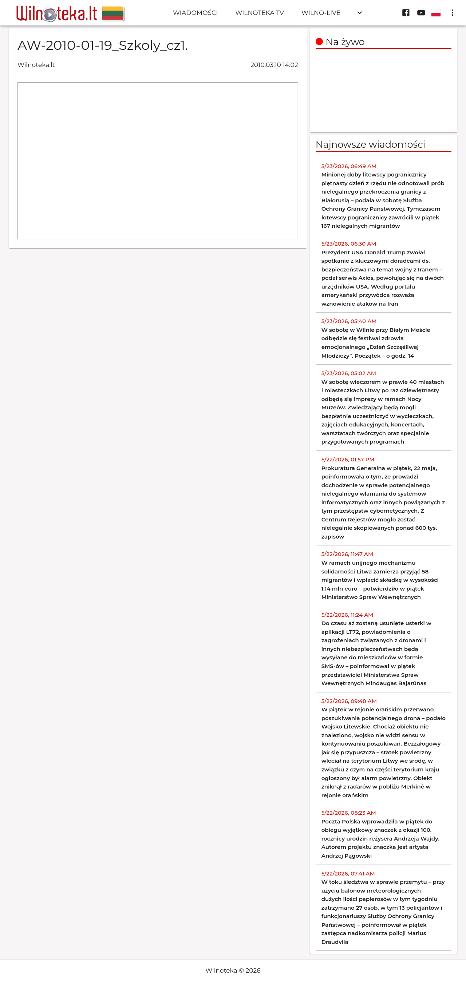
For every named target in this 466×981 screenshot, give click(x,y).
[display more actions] (452, 13)
